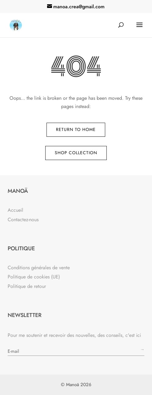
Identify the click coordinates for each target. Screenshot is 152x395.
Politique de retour (27, 286)
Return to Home (76, 129)
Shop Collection (76, 153)
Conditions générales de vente (39, 267)
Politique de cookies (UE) (34, 276)
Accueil (15, 210)
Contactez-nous (23, 219)
